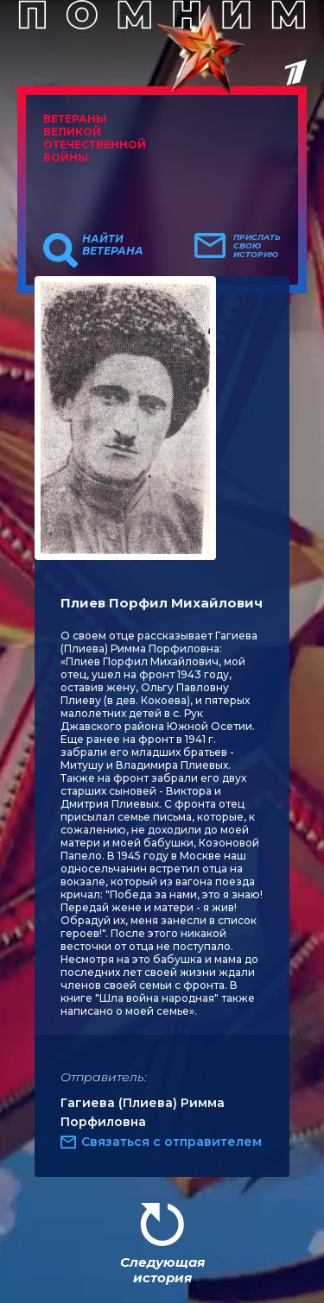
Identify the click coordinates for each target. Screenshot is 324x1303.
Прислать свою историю (257, 246)
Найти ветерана (112, 245)
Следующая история (162, 1270)
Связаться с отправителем (171, 1141)
